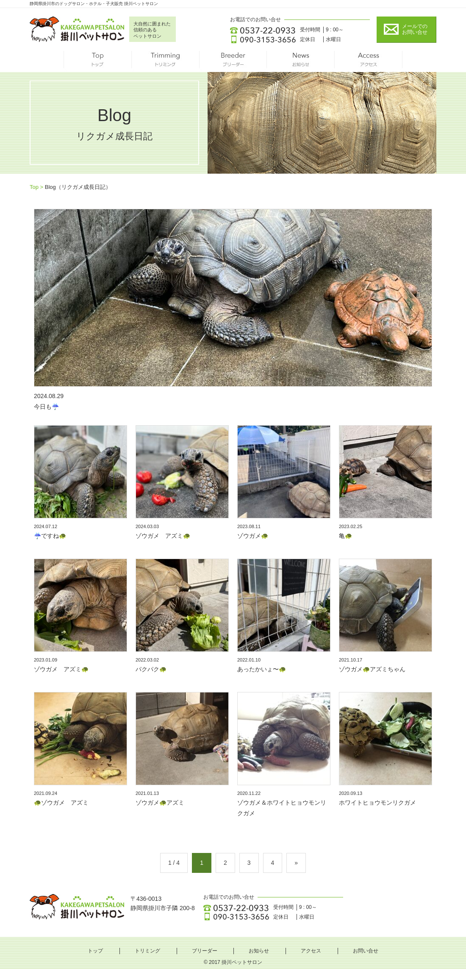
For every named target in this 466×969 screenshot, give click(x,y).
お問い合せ (365, 951)
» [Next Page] (296, 862)
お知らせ (301, 61)
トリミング (165, 61)
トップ (97, 61)
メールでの (414, 29)
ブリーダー (233, 61)
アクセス (368, 61)
